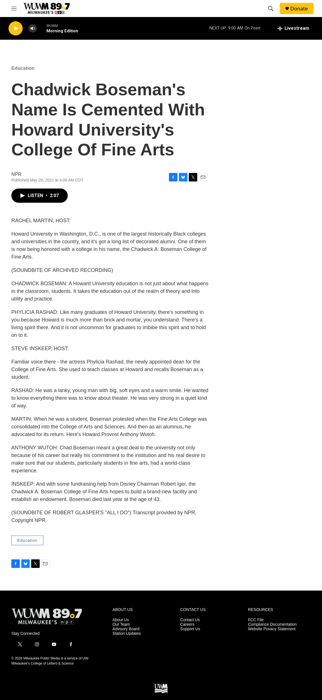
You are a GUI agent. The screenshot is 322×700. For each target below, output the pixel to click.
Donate (299, 9)
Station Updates (127, 633)
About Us (121, 620)
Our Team (121, 624)
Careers (187, 624)
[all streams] (293, 28)
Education (23, 68)
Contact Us (190, 620)
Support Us (190, 629)
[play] (15, 28)
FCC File (256, 620)
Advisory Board (126, 629)
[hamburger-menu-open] (14, 8)
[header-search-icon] (270, 8)
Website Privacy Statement (272, 629)
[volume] (32, 28)
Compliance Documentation (272, 624)
